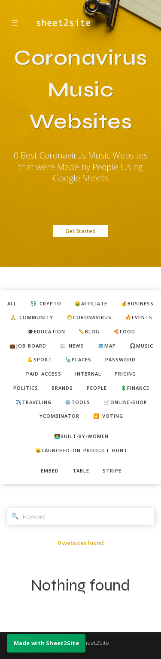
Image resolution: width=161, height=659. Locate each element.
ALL (12, 303)
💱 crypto (45, 303)
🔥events (138, 317)
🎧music (141, 345)
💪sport (39, 359)
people (97, 388)
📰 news (72, 345)
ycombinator (59, 416)
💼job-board (27, 345)
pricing (125, 373)
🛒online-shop (125, 402)
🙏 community (31, 317)
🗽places (78, 359)
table (81, 470)
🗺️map (107, 345)
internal (88, 373)
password (120, 359)
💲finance (135, 388)
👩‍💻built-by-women (81, 436)
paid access (43, 373)
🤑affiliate (91, 303)
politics (25, 388)
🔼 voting (108, 416)
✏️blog (89, 331)
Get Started (80, 231)
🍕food (124, 331)
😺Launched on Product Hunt (81, 450)
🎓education (46, 331)
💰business (137, 303)
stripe (112, 470)
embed (50, 470)
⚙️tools (77, 402)
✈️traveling (33, 402)
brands (62, 388)
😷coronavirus (89, 317)
